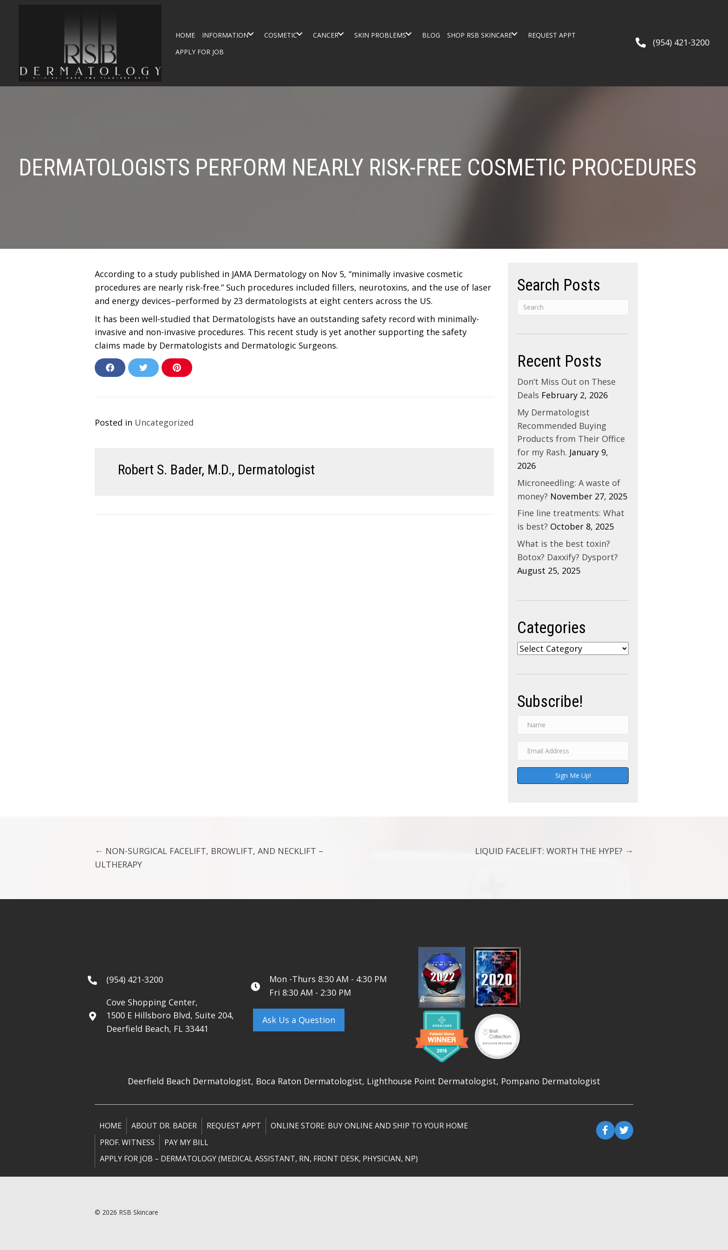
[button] (250, 34)
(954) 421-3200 (681, 42)
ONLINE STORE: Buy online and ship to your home (369, 1125)
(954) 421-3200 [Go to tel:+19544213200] (134, 979)
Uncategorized (164, 422)
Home (110, 1125)
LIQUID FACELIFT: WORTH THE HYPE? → (554, 850)
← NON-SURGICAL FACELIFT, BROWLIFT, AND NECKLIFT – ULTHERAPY (209, 857)
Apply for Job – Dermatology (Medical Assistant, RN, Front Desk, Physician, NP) (259, 1158)
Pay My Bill (186, 1142)
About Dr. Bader (164, 1125)
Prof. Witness (127, 1142)
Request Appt (234, 1125)
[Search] (573, 307)
